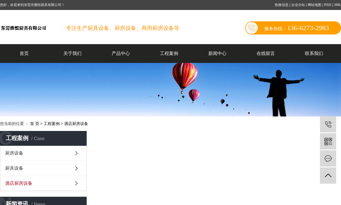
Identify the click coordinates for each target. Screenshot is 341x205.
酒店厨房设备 (76, 123)
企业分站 (298, 5)
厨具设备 (14, 168)
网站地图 (315, 5)
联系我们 (314, 53)
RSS (327, 5)
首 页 (34, 123)
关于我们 (72, 53)
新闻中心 (217, 53)
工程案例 (169, 53)
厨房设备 (14, 153)
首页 (24, 53)
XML (337, 5)
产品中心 (121, 53)
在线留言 (266, 53)
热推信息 (281, 5)
